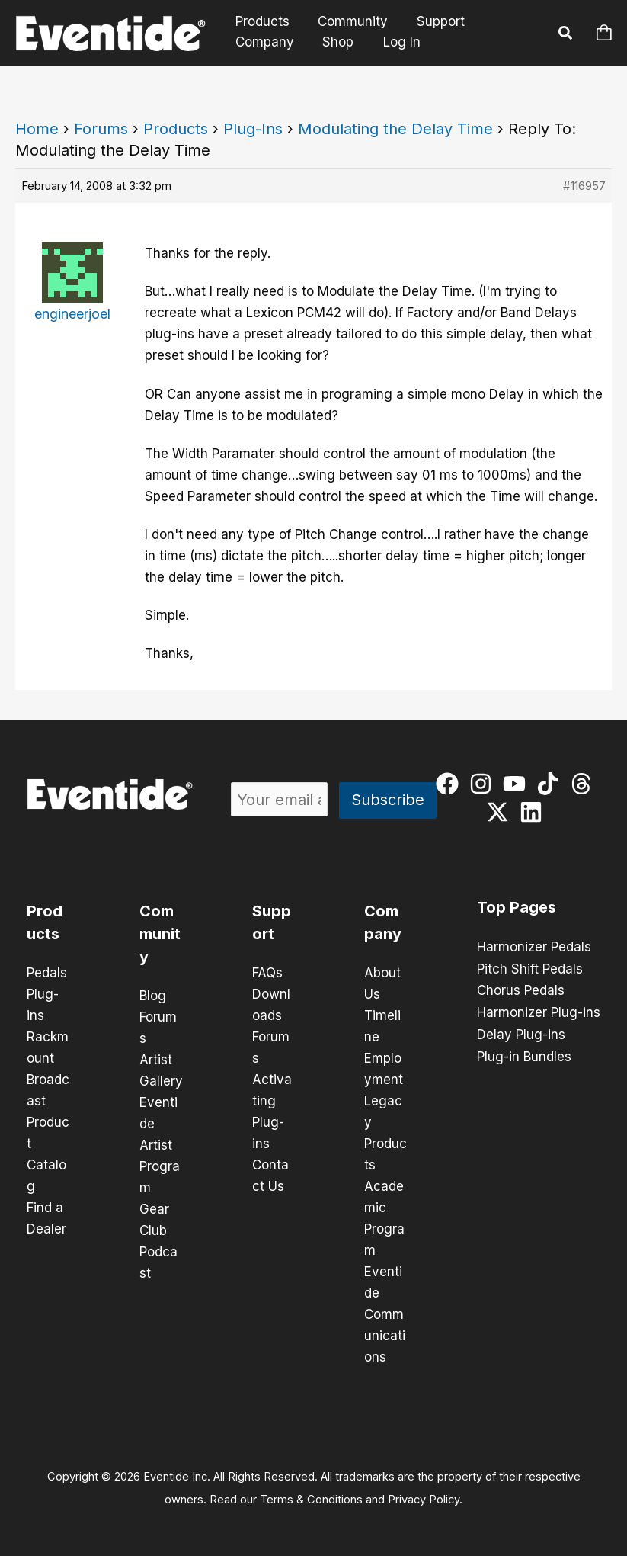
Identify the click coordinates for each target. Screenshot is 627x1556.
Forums (101, 129)
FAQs (267, 972)
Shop (334, 42)
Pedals (47, 972)
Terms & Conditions (311, 1499)
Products (261, 21)
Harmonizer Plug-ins (538, 1011)
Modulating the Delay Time (395, 129)
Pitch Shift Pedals (530, 968)
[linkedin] (534, 811)
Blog (152, 995)
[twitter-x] (501, 811)
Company (263, 42)
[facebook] (450, 783)
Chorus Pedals (521, 989)
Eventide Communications (384, 1314)
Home (37, 129)
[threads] (585, 783)
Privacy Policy (423, 1499)
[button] (566, 35)
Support (434, 21)
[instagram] (484, 783)
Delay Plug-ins (521, 1032)
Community (349, 21)
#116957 (584, 185)
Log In (396, 42)
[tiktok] (551, 783)
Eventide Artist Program (159, 1145)
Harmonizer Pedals (534, 946)
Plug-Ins (253, 129)
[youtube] (518, 783)
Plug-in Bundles (524, 1053)
